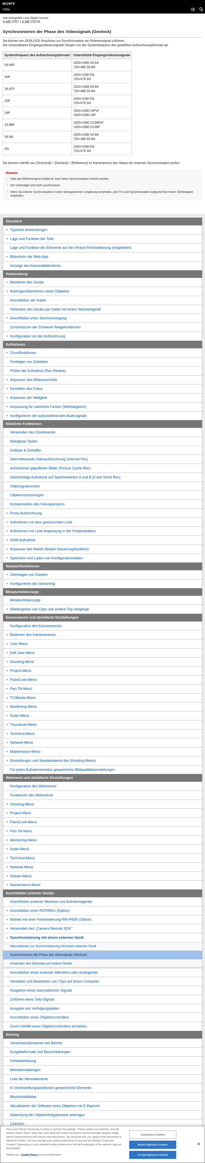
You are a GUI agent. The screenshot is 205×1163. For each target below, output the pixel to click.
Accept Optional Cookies (152, 1158)
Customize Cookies (153, 1138)
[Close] (198, 1147)
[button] (201, 9)
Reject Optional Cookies (153, 1148)
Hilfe (6, 9)
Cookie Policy (29, 1158)
